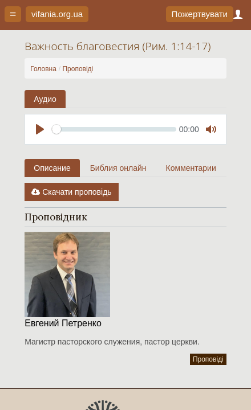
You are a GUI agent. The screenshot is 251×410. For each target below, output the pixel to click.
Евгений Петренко (63, 323)
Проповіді (77, 69)
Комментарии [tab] (191, 168)
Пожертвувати (200, 14)
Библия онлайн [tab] (118, 168)
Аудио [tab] (45, 99)
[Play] (40, 129)
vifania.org (57, 14)
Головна (43, 69)
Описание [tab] (52, 168)
